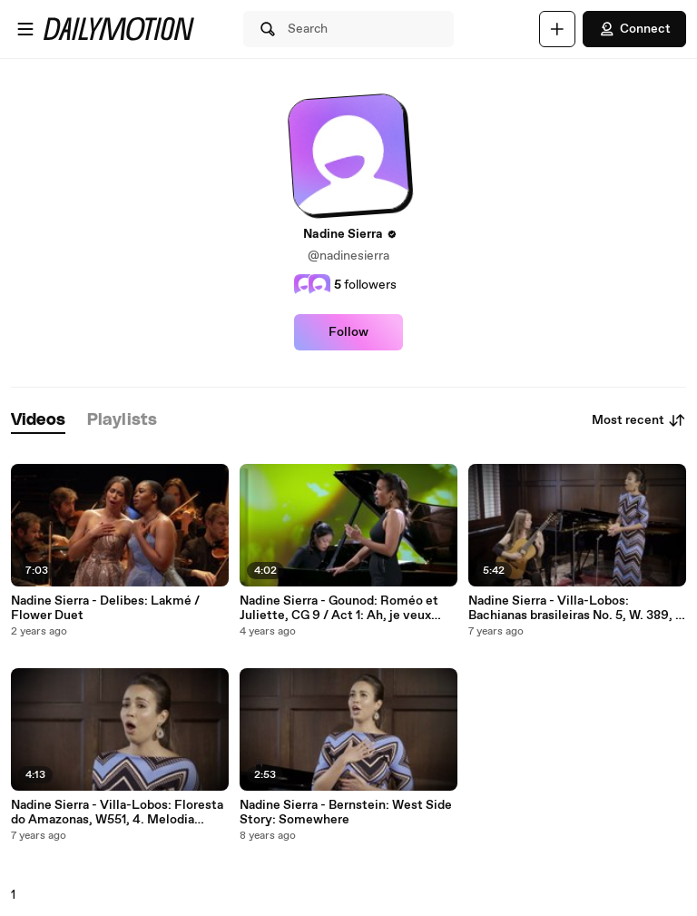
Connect (634, 29)
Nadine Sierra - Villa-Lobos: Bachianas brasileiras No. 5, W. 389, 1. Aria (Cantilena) (575, 608)
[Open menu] (25, 29)
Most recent (639, 420)
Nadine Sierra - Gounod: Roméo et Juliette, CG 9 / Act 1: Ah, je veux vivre (339, 608)
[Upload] (557, 29)
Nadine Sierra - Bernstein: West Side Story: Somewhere (346, 812)
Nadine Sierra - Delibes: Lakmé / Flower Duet (105, 608)
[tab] (38, 420)
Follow (348, 332)
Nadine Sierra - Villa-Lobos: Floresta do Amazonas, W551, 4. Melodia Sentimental (117, 812)
